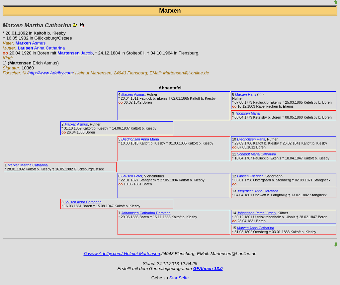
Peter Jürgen (256, 213)
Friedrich (250, 176)
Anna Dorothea (257, 191)
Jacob (75, 52)
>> (260, 94)
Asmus (30, 43)
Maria (247, 113)
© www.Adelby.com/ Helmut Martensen (122, 253)
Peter (131, 176)
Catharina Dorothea (145, 213)
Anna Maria (140, 139)
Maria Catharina (256, 154)
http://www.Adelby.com (50, 72)
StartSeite (179, 277)
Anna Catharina (41, 48)
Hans (245, 94)
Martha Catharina (28, 165)
